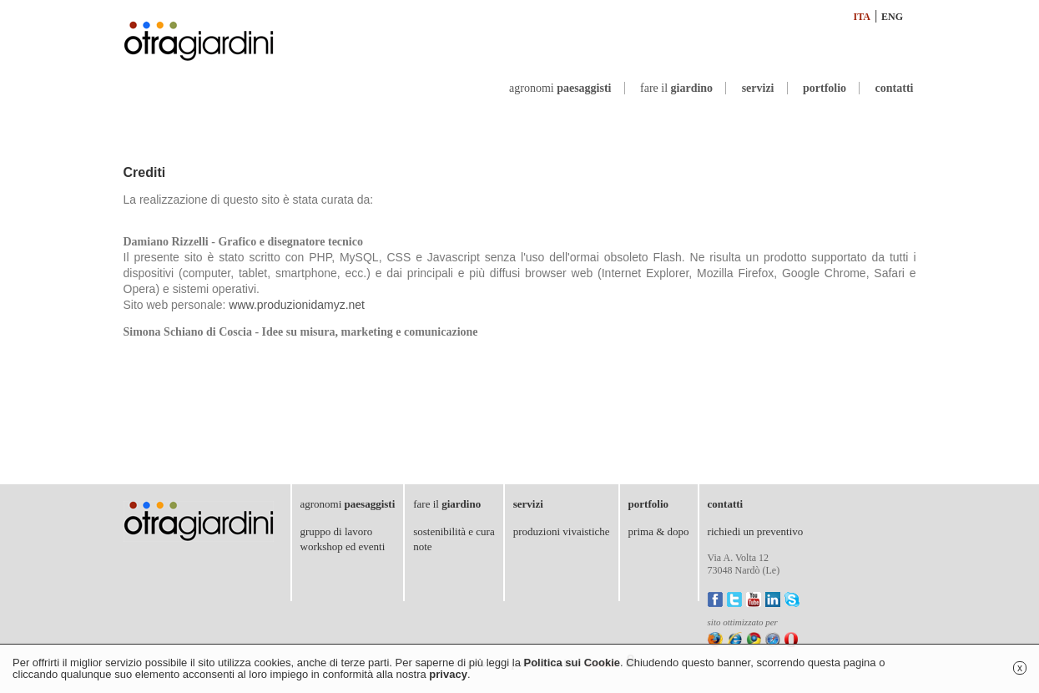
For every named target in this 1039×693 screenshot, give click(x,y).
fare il (676, 88)
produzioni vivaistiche (561, 531)
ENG (892, 17)
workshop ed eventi (343, 546)
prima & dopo (658, 531)
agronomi (560, 88)
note (422, 546)
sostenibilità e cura (453, 531)
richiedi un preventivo (756, 531)
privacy (448, 674)
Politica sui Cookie (571, 662)
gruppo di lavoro (336, 531)
